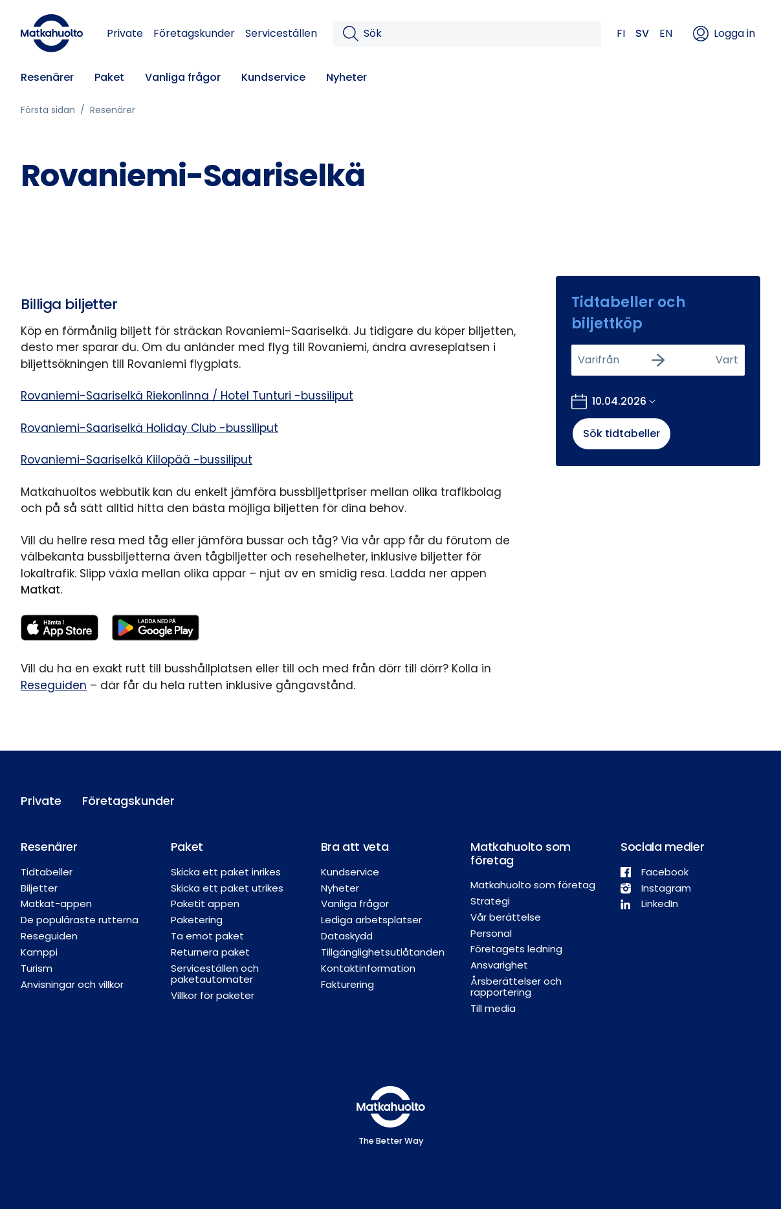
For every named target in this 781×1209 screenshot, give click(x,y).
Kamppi (39, 952)
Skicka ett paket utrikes (227, 888)
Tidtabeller (46, 872)
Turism (36, 968)
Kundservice (273, 77)
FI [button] (621, 33)
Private (125, 33)
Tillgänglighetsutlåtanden (383, 952)
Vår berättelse (505, 917)
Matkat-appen (56, 903)
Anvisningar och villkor (72, 984)
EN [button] (665, 33)
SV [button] (642, 33)
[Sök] (477, 33)
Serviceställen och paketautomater (215, 973)
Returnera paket (210, 952)
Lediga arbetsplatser (371, 919)
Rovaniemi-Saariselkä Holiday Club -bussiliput (149, 428)
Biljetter (39, 888)
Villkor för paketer (212, 995)
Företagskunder (194, 33)
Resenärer (47, 77)
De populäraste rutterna (79, 919)
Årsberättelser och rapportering (516, 986)
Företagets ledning (516, 949)
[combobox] (579, 360)
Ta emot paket (207, 936)
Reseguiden (54, 685)
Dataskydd (347, 936)
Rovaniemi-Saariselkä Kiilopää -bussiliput (136, 459)
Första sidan (48, 109)
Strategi (490, 901)
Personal (491, 933)
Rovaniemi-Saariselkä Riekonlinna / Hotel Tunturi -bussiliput (187, 395)
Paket (109, 77)
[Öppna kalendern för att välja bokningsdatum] (613, 401)
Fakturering (347, 984)
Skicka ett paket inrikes (226, 872)
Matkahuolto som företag (532, 885)
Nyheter (346, 77)
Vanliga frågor (183, 77)
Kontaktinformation (368, 968)
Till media (493, 1008)
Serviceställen (281, 33)
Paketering (197, 919)
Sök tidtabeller (621, 433)
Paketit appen (205, 903)
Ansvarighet (499, 965)
